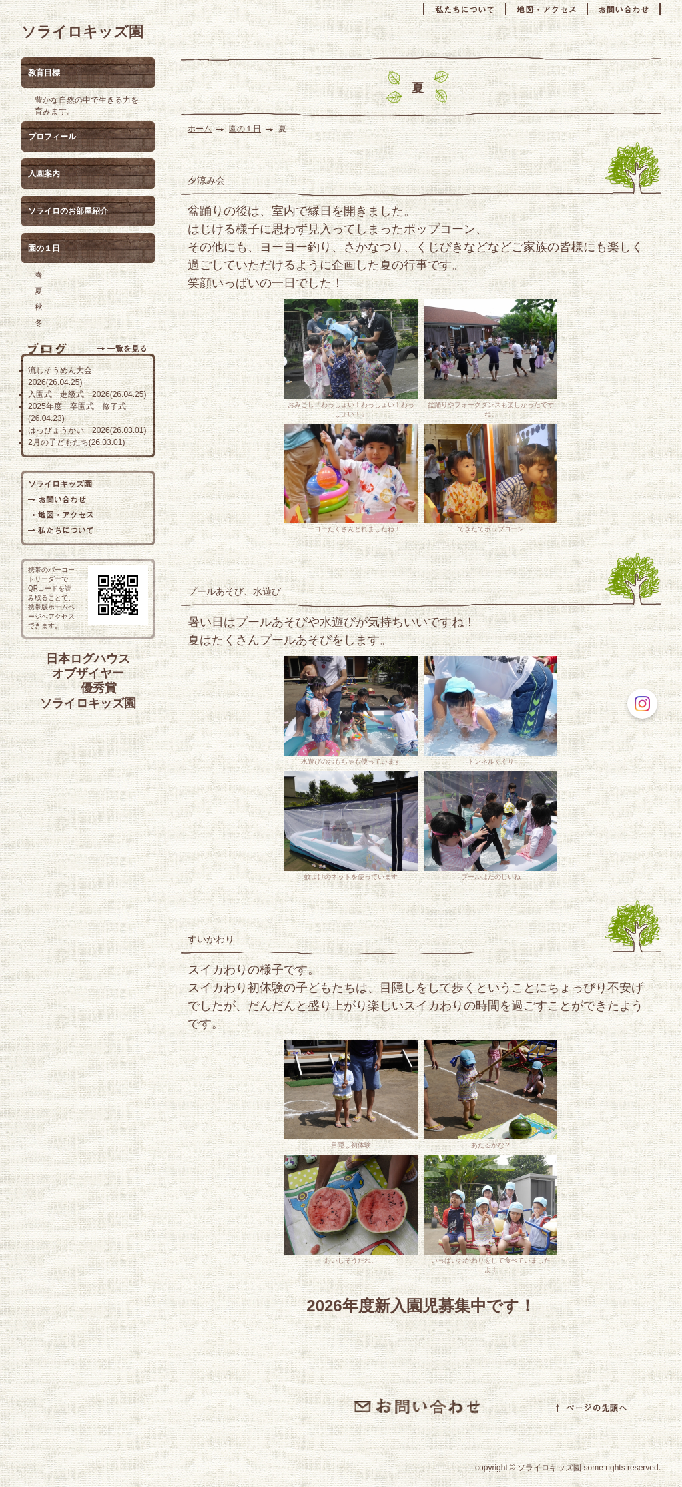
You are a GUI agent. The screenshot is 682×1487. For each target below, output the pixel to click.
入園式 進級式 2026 (69, 394)
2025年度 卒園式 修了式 (77, 406)
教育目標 (44, 72)
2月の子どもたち (58, 442)
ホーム (200, 128)
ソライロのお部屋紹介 (68, 211)
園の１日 (245, 128)
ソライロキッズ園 (82, 31)
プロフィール (52, 136)
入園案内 (44, 173)
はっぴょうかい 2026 (69, 430)
